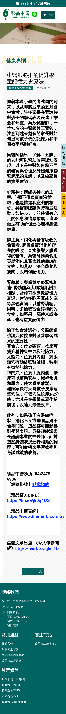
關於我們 (7, 643)
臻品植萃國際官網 (13, 655)
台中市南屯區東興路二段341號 (26, 600)
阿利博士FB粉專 (14, 679)
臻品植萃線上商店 (46, 643)
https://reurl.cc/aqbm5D (37, 548)
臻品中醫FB (11, 684)
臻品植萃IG (10, 696)
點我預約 (40, 484)
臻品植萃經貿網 (11, 660)
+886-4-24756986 (33, 3)
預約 (48, 14)
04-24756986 (15, 606)
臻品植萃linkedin (14, 701)
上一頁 (33, 571)
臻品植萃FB (11, 690)
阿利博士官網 (10, 649)
